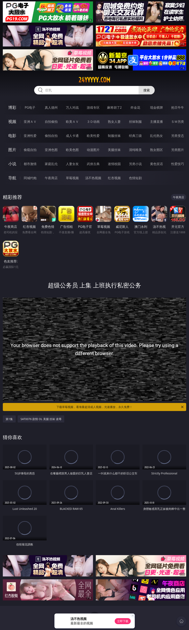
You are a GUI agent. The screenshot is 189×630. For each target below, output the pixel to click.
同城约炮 (30, 178)
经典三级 (135, 135)
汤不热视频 (93, 178)
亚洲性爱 (30, 135)
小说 (12, 163)
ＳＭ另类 (177, 121)
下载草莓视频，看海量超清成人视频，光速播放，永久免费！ (120, 407)
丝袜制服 (135, 121)
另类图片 (177, 150)
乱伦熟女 (156, 135)
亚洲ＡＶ (30, 121)
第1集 (9, 419)
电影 (12, 135)
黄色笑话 (156, 164)
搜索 (146, 90)
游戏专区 (93, 107)
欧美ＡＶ (72, 121)
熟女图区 (156, 150)
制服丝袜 (114, 135)
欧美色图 (72, 150)
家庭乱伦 (51, 164)
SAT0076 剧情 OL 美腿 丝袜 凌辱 (40, 419)
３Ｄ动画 (93, 121)
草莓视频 (72, 178)
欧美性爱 (93, 135)
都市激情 (30, 164)
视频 (12, 121)
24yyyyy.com (94, 80)
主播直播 (156, 121)
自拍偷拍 (51, 121)
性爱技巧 (177, 164)
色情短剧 (135, 178)
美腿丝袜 (114, 150)
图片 (12, 149)
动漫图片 (93, 150)
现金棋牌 (156, 107)
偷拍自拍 (51, 135)
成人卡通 (72, 135)
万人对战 (72, 107)
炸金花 (135, 107)
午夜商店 (51, 178)
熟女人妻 (114, 121)
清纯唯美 (135, 150)
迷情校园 (114, 164)
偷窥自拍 (30, 150)
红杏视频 (114, 178)
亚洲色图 (51, 150)
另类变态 (177, 135)
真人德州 (51, 107)
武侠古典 (93, 164)
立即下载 (122, 621)
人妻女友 (72, 164)
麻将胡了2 (114, 107)
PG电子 (30, 107)
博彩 (12, 107)
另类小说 (135, 164)
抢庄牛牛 (177, 107)
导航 (12, 178)
